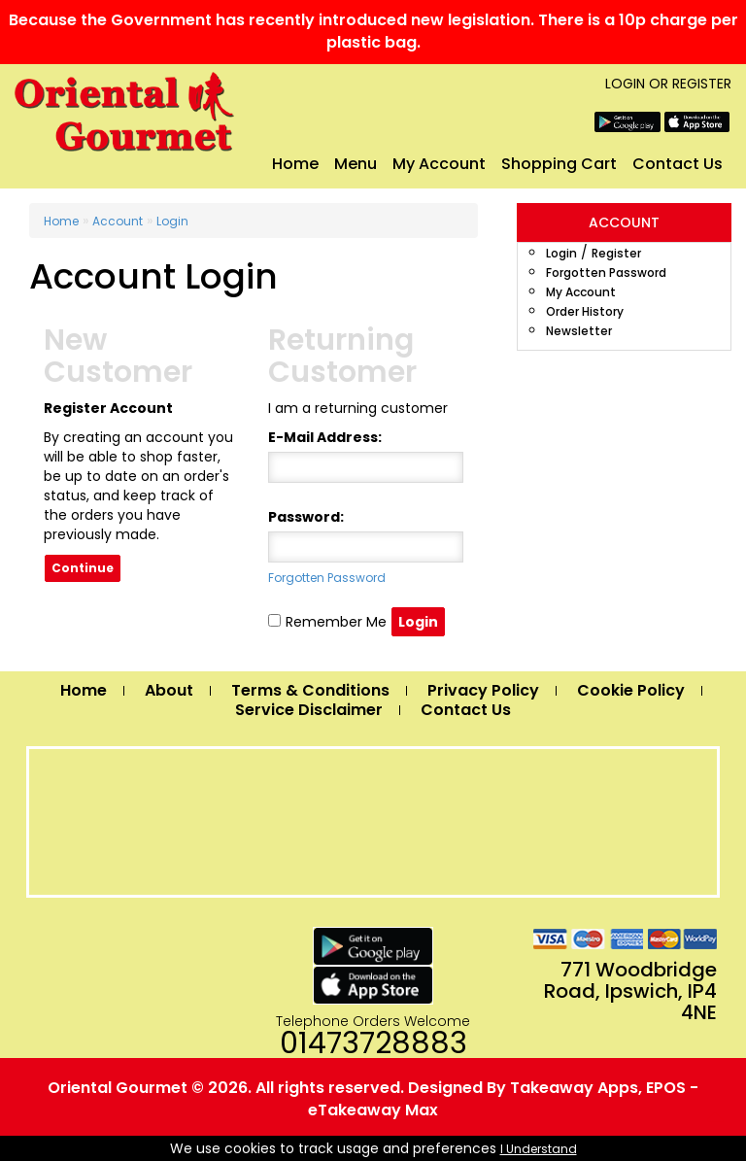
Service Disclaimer (309, 710)
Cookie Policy (631, 690)
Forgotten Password (606, 272)
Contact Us (677, 164)
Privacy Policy (483, 690)
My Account (439, 164)
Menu (355, 164)
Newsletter (579, 331)
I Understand (538, 1149)
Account (117, 221)
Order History (585, 311)
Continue (82, 568)
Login (625, 83)
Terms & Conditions (310, 690)
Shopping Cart (559, 164)
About (169, 690)
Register (701, 83)
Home (295, 164)
